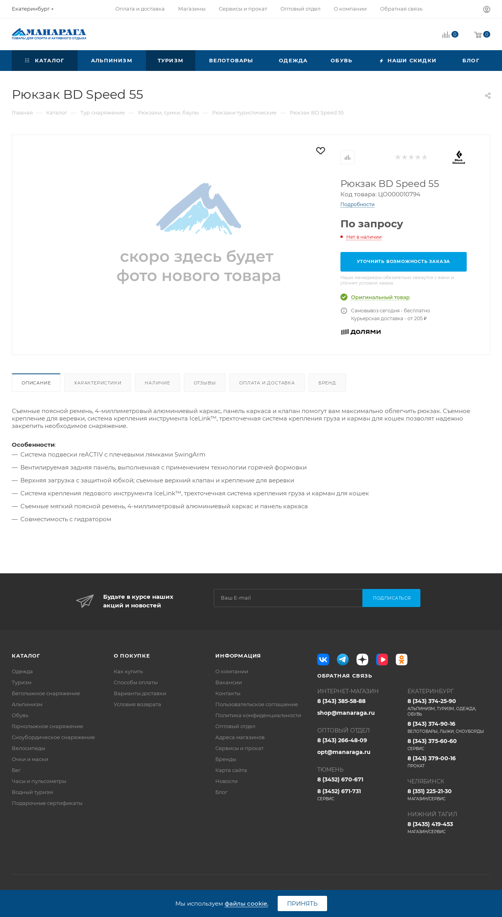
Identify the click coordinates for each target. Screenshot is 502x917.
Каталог (26, 655)
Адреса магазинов (240, 737)
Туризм (21, 682)
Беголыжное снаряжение (46, 693)
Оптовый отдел (235, 726)
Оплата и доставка (267, 383)
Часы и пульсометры (39, 781)
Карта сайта (231, 770)
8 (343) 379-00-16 (448, 762)
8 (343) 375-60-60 (448, 745)
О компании (231, 671)
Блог (221, 792)
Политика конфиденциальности (258, 715)
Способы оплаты (136, 682)
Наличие (157, 383)
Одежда (22, 671)
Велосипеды (28, 748)
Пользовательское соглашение (256, 704)
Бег (16, 770)
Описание (36, 383)
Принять (302, 903)
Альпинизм (27, 704)
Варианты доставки (140, 693)
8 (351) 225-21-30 (448, 795)
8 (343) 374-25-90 (448, 707)
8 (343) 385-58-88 (341, 701)
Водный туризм (32, 792)
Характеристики (97, 383)
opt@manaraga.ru (344, 752)
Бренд (327, 383)
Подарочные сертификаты (47, 803)
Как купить (128, 671)
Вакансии (228, 682)
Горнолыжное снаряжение (47, 726)
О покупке (132, 655)
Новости (226, 781)
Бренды (225, 759)
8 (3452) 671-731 (358, 795)
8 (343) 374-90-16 (448, 727)
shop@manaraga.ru (346, 712)
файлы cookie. (246, 903)
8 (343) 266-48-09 (342, 740)
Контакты (227, 693)
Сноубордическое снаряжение (53, 737)
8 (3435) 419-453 (448, 828)
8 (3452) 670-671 (340, 779)
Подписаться (392, 598)
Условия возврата (137, 704)
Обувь (20, 715)
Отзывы (205, 383)
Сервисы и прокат (239, 748)
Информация (238, 655)
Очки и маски (30, 759)
